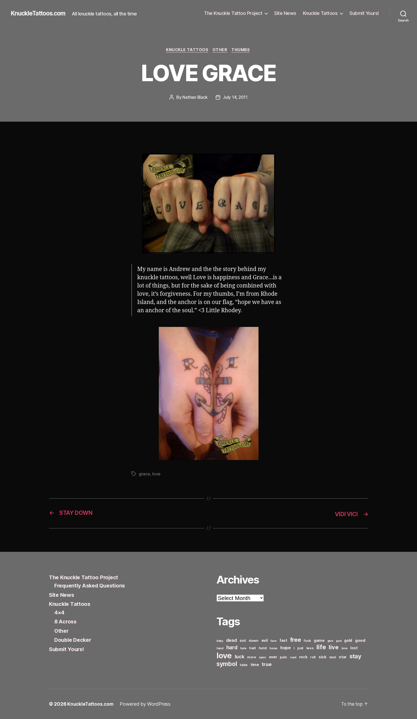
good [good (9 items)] (360, 640)
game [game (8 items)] (319, 640)
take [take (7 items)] (244, 665)
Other (220, 50)
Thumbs (242, 50)
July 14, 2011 (235, 97)
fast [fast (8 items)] (283, 640)
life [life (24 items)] (321, 647)
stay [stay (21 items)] (355, 656)
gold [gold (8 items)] (348, 640)
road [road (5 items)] (293, 657)
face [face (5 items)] (273, 641)
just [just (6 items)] (300, 648)
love (156, 474)
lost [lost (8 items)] (353, 648)
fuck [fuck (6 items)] (307, 641)
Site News (285, 13)
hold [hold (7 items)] (263, 648)
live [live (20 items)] (334, 647)
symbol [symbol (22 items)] (226, 663)
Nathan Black (194, 97)
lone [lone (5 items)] (344, 648)
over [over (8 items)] (273, 657)
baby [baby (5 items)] (219, 641)
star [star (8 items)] (343, 657)
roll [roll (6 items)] (313, 657)
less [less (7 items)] (310, 648)
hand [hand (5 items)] (219, 648)
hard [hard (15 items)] (231, 647)
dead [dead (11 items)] (231, 640)
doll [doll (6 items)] (243, 641)
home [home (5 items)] (273, 648)
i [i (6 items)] (294, 648)
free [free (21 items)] (295, 639)
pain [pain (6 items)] (283, 657)
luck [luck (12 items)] (239, 656)
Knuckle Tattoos (320, 13)
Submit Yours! (364, 13)
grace (144, 474)
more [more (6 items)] (251, 657)
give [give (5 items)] (330, 641)
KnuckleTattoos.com (40, 13)
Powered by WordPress (146, 704)
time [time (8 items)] (255, 664)
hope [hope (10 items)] (285, 647)
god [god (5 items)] (338, 641)
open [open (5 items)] (262, 657)
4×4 (59, 612)
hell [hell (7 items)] (252, 648)
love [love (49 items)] (224, 655)
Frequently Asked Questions (92, 585)
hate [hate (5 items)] (243, 648)
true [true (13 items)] (266, 664)
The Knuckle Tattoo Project (233, 13)
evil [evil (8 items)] (264, 640)
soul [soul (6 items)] (332, 657)
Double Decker (74, 640)
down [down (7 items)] (253, 640)
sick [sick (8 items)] (322, 657)
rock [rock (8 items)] (303, 657)
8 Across (66, 621)
